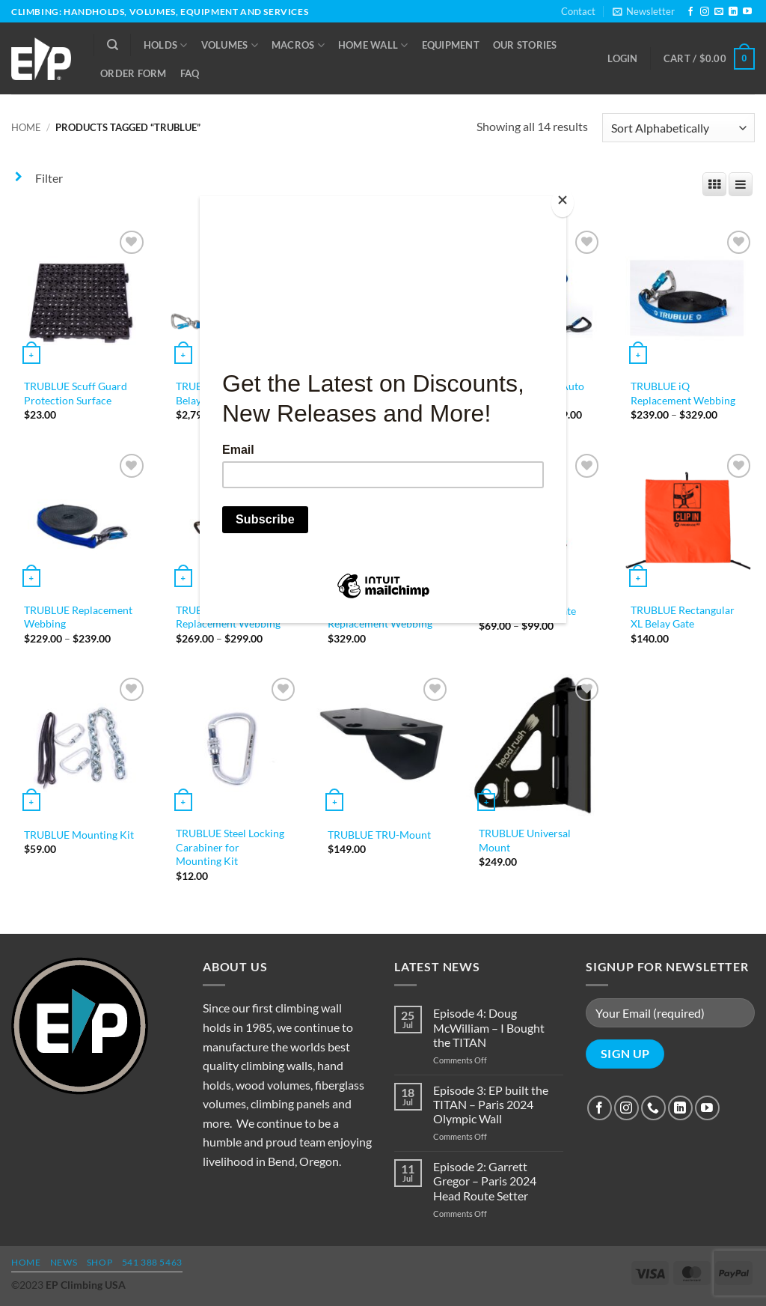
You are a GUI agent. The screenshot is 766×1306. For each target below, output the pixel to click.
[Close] (562, 203)
